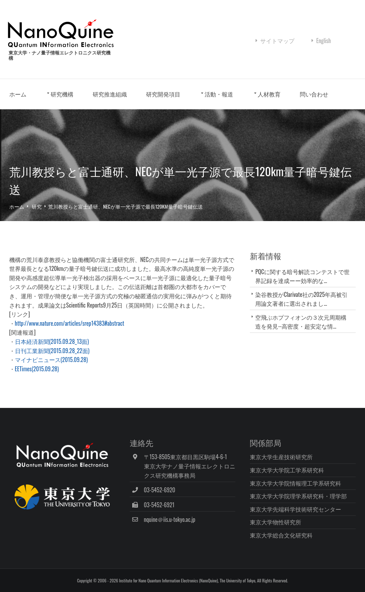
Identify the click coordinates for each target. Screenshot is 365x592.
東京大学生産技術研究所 (281, 456)
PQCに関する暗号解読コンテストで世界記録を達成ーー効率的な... (302, 276)
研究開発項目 (163, 94)
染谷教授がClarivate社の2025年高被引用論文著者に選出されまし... (301, 299)
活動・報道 (219, 94)
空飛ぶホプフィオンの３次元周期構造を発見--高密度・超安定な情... (300, 321)
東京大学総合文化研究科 (281, 535)
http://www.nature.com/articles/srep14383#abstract (69, 323)
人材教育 (269, 94)
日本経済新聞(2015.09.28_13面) (52, 341)
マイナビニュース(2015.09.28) (51, 359)
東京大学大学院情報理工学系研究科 (295, 483)
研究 (37, 206)
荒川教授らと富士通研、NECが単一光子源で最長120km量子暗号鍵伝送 (125, 206)
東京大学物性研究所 (275, 522)
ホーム (17, 94)
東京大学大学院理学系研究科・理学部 (298, 496)
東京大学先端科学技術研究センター (295, 509)
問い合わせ (314, 94)
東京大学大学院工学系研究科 (287, 470)
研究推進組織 (110, 94)
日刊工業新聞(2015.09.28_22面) (52, 350)
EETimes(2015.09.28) (37, 369)
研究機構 (62, 94)
